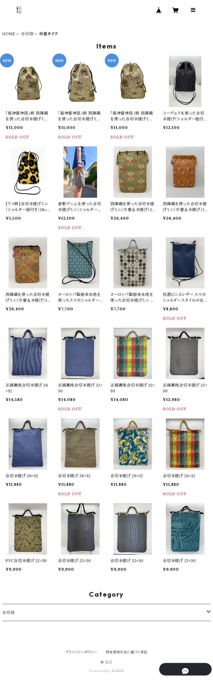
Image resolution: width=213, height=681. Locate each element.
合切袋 (27, 33)
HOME (8, 33)
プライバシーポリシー (81, 652)
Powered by (106, 671)
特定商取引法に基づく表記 (127, 652)
